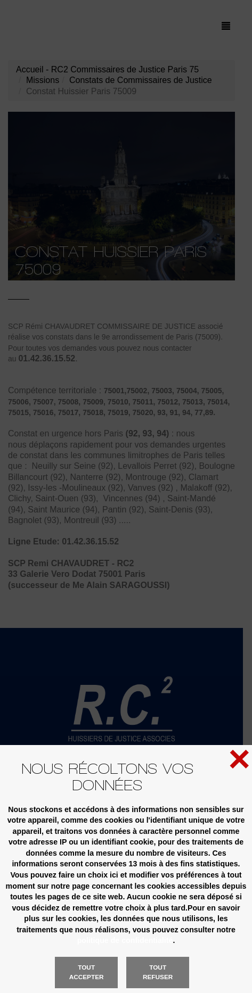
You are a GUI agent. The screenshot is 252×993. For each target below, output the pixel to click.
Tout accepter (86, 972)
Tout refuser (158, 972)
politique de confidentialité (125, 940)
